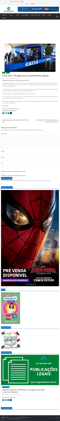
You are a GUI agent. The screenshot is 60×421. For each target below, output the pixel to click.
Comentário (4, 133)
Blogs (11, 15)
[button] (7, 15)
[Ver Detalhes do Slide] (38, 9)
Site (2, 163)
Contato (4, 18)
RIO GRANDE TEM (16, 78)
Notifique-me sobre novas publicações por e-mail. (13, 175)
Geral (4, 72)
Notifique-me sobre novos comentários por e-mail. (13, 171)
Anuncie (49, 15)
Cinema (17, 15)
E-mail (3, 157)
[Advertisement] (30, 29)
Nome (3, 151)
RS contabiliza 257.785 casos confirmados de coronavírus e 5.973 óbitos (47, 121)
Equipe (43, 15)
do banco (33, 93)
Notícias (4, 15)
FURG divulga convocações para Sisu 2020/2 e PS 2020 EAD (15, 121)
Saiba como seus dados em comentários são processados (37, 180)
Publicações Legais (35, 15)
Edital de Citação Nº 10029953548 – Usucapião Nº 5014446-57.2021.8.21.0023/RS (23, 391)
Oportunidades (25, 15)
